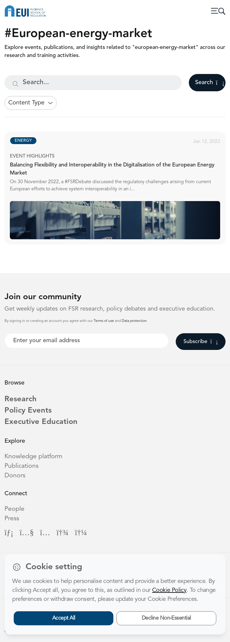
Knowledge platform (33, 456)
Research (20, 399)
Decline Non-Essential (166, 618)
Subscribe (200, 341)
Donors (14, 476)
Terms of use (104, 321)
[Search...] (93, 82)
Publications (21, 466)
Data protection (134, 321)
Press (11, 519)
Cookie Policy (169, 590)
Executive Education (41, 422)
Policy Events (28, 410)
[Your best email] (86, 340)
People (14, 509)
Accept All (63, 618)
